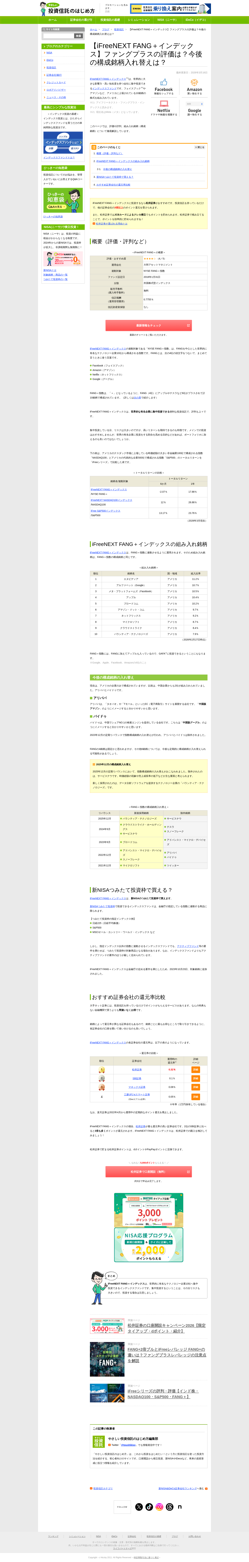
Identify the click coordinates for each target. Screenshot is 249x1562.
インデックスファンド (104, 88)
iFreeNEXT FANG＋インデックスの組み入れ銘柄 (123, 161)
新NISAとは (49, 270)
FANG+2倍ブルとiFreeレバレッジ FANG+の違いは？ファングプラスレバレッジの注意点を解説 (167, 1355)
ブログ (105, 29)
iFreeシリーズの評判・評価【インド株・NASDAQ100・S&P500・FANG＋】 (163, 1394)
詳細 (107, 11)
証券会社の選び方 (81, 19)
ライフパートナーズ (122, 1548)
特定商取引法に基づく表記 (146, 1557)
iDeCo (50, 60)
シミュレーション (139, 19)
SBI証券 (137, 1078)
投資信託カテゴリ (103, 1488)
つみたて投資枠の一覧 (55, 279)
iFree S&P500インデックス (105, 510)
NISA (49, 52)
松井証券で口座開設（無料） (149, 1171)
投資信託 (119, 29)
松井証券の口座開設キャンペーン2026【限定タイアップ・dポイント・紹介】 (167, 1328)
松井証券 (137, 1069)
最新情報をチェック (148, 325)
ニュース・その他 (56, 97)
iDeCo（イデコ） (196, 19)
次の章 (137, 397)
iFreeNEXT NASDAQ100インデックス (111, 500)
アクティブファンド (188, 946)
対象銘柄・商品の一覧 (55, 274)
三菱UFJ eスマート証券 (137, 1094)
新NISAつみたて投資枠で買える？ (115, 177)
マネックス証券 (136, 1087)
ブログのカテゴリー (59, 46)
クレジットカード (56, 82)
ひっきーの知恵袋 (53, 216)
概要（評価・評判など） (109, 153)
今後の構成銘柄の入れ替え (117, 169)
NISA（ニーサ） (168, 19)
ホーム (52, 19)
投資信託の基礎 (110, 19)
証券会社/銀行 (54, 75)
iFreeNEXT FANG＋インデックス (108, 79)
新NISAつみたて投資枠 (102, 906)
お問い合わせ (194, 1536)
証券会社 (132, 1536)
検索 (78, 35)
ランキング (53, 1536)
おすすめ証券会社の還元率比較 (113, 184)
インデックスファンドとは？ (59, 157)
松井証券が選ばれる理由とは (111, 223)
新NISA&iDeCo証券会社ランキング (178, 1488)
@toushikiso (128, 1445)
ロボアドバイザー (56, 89)
